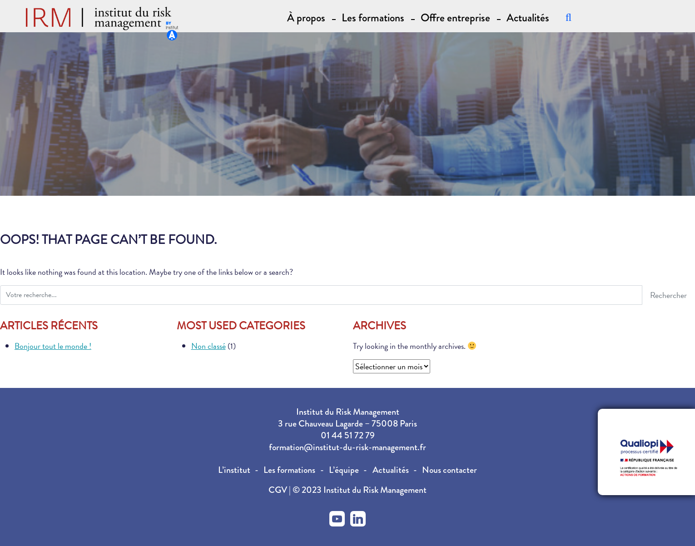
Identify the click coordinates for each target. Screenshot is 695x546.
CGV (278, 489)
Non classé (208, 346)
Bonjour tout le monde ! (53, 346)
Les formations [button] (373, 17)
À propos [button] (306, 17)
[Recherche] (568, 17)
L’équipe (344, 470)
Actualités (527, 17)
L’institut (234, 470)
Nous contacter (449, 470)
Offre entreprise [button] (455, 17)
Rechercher (668, 295)
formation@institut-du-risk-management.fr (347, 447)
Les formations (289, 470)
